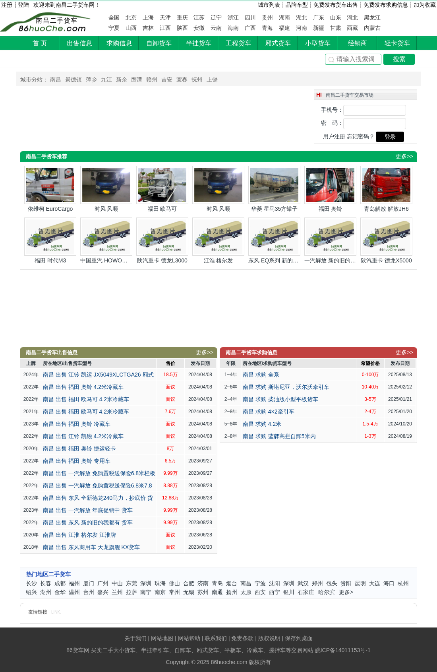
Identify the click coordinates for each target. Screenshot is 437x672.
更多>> (404, 156)
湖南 (284, 17)
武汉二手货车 (303, 584)
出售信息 (79, 43)
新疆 (318, 28)
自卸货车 (159, 43)
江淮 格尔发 (218, 241)
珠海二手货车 (160, 584)
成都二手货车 (60, 584)
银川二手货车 (288, 592)
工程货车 (238, 43)
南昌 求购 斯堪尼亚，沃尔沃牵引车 (286, 387)
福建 (284, 28)
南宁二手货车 (145, 592)
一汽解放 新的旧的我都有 (330, 241)
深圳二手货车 (145, 584)
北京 (131, 17)
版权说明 (269, 638)
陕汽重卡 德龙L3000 (162, 241)
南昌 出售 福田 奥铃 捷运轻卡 (79, 448)
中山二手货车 (117, 584)
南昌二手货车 (57, 20)
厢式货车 (278, 43)
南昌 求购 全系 (261, 374)
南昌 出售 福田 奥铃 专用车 (76, 461)
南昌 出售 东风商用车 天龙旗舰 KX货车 (91, 547)
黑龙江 (372, 17)
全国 (114, 17)
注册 (6, 5)
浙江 (233, 17)
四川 (250, 17)
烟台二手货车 (231, 584)
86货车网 (77, 650)
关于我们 (135, 638)
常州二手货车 (174, 592)
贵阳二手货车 (346, 584)
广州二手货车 (102, 584)
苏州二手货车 (203, 592)
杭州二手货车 (403, 584)
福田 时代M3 (50, 241)
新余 (121, 79)
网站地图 (162, 638)
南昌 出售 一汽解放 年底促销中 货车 (88, 510)
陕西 (182, 28)
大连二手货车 (374, 584)
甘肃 (335, 28)
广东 (318, 17)
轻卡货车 (397, 43)
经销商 (357, 43)
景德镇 (73, 79)
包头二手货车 (331, 584)
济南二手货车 (203, 584)
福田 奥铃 (330, 189)
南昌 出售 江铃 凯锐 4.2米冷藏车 (83, 436)
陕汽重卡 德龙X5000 (386, 241)
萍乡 (91, 79)
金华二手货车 (60, 592)
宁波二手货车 (260, 584)
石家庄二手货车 (306, 592)
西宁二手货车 (274, 592)
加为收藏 (425, 5)
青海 (267, 28)
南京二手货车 (160, 592)
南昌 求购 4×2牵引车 (268, 411)
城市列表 (269, 5)
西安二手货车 (260, 592)
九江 (106, 79)
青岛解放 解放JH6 (386, 189)
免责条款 (242, 638)
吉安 (166, 79)
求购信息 (119, 43)
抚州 (197, 79)
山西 (131, 28)
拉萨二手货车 (131, 592)
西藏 (352, 28)
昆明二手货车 (360, 584)
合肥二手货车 (188, 584)
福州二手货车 (74, 584)
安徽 (199, 28)
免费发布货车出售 (335, 5)
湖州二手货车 (45, 592)
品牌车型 (297, 5)
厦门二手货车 (88, 584)
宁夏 (114, 28)
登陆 (23, 5)
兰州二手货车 (117, 592)
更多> (346, 592)
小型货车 (318, 43)
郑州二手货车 (317, 584)
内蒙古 (372, 28)
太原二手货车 (245, 592)
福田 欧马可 (162, 189)
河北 (352, 17)
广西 (250, 28)
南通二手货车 (217, 592)
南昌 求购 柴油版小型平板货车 (280, 399)
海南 (233, 28)
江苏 (199, 17)
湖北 (301, 17)
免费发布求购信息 (386, 5)
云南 (216, 28)
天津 (165, 17)
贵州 (267, 17)
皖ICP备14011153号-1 (343, 650)
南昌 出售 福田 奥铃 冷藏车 (76, 424)
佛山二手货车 (174, 584)
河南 (301, 28)
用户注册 (334, 136)
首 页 (40, 43)
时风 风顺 (106, 189)
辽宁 (216, 17)
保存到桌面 (299, 638)
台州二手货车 (88, 592)
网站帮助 (189, 638)
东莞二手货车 (131, 584)
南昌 (55, 79)
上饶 (212, 79)
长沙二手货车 (31, 584)
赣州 (151, 79)
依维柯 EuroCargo (50, 189)
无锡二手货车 (188, 592)
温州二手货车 (74, 592)
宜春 (182, 79)
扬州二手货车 (231, 592)
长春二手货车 (45, 584)
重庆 (182, 17)
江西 (165, 28)
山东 (335, 17)
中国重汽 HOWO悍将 (106, 241)
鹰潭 (136, 79)
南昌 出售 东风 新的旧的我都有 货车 (88, 522)
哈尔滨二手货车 (326, 592)
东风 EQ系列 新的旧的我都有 (274, 241)
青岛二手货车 (217, 584)
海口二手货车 (388, 584)
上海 (148, 17)
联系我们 (216, 638)
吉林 (148, 28)
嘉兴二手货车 (102, 592)
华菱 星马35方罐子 (274, 189)
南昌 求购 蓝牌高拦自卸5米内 (279, 436)
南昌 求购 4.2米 (262, 424)
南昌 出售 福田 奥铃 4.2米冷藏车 (83, 387)
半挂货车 (198, 43)
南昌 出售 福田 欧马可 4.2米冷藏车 (86, 399)
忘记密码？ (361, 136)
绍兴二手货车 (31, 592)
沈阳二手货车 (274, 584)
